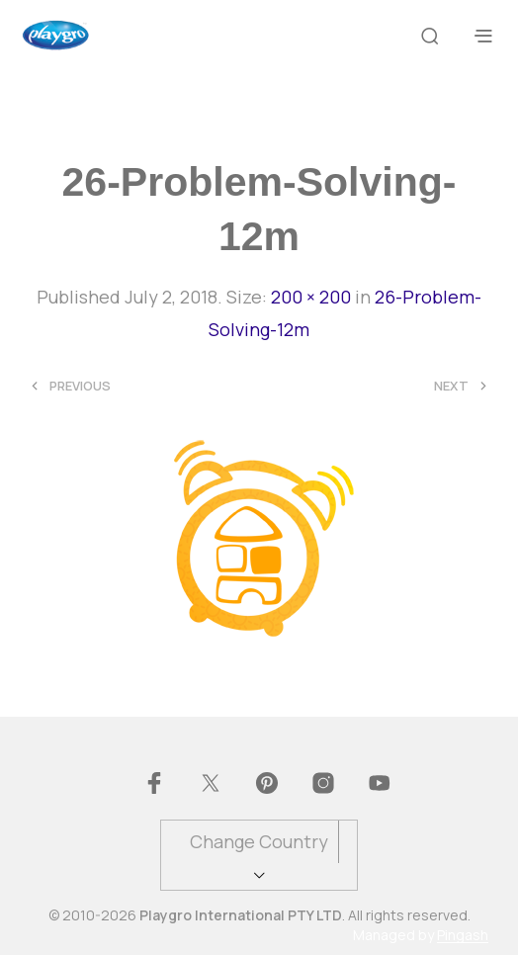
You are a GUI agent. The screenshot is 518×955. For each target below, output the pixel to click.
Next (451, 386)
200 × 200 (311, 296)
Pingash (462, 935)
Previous (80, 386)
